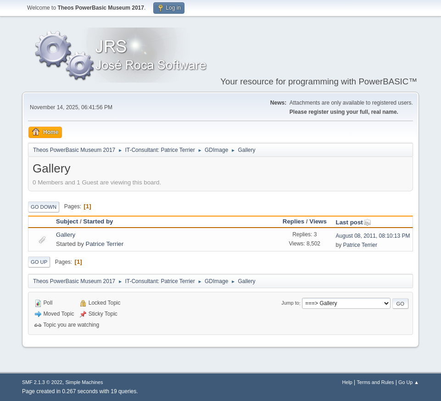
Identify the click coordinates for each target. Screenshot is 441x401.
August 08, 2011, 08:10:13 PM (373, 236)
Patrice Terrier (105, 243)
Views (318, 221)
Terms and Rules (375, 382)
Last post (353, 222)
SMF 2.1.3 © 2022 (42, 382)
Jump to (290, 303)
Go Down (43, 207)
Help (347, 382)
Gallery (65, 234)
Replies (293, 221)
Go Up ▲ (408, 382)
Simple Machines (84, 382)
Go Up (39, 262)
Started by (98, 221)
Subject (67, 221)
